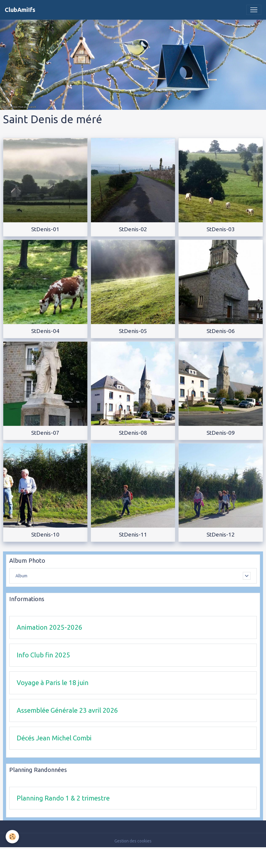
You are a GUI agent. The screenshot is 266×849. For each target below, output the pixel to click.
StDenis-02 (133, 229)
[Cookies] (12, 836)
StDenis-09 (221, 432)
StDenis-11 (133, 534)
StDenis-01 (45, 229)
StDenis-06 (221, 331)
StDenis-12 (221, 534)
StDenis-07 (45, 432)
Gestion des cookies (133, 841)
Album (21, 575)
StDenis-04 (45, 331)
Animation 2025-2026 (49, 627)
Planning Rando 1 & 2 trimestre (63, 798)
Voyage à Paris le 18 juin (53, 682)
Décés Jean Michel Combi (54, 738)
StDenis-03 (221, 229)
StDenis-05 (133, 331)
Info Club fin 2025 (43, 655)
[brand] (20, 9)
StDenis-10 (45, 534)
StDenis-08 (133, 432)
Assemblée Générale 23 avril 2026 (67, 710)
